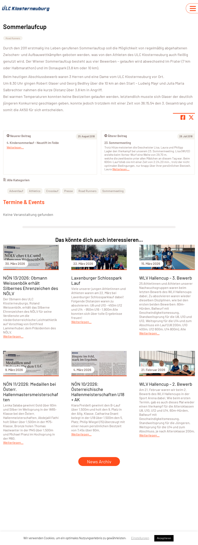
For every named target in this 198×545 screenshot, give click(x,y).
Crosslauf (52, 191)
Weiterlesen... (120, 169)
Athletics (34, 191)
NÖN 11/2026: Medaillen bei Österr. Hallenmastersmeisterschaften (30, 391)
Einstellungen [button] (140, 538)
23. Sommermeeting (117, 143)
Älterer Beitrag (115, 136)
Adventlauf (16, 191)
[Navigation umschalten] (193, 8)
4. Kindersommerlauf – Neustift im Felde (33, 143)
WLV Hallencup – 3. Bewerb (165, 277)
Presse (68, 191)
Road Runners (13, 38)
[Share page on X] (191, 117)
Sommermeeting (112, 191)
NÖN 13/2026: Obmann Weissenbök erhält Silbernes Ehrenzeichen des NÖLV (30, 285)
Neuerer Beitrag (19, 136)
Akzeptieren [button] (164, 538)
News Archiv (99, 461)
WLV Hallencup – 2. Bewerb (165, 384)
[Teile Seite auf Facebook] (183, 117)
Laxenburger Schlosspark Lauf (96, 280)
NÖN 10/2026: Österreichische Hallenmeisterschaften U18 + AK (97, 391)
